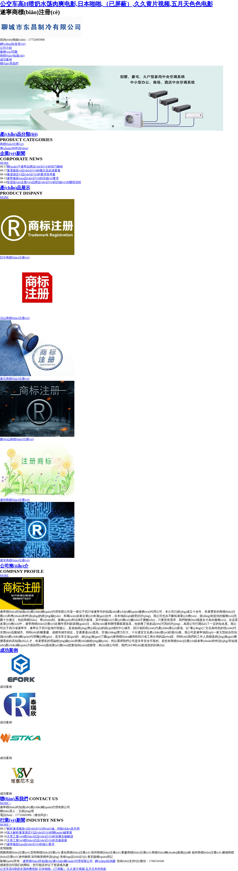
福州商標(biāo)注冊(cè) (206, 852)
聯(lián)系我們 (9, 63)
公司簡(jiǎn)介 (14, 565)
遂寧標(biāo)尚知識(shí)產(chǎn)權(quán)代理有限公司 (58, 861)
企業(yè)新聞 (12, 153)
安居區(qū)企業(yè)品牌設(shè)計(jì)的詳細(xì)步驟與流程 (44, 182)
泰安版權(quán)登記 (100, 856)
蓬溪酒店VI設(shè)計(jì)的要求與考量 (31, 174)
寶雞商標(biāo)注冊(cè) (15, 852)
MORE (4, 163)
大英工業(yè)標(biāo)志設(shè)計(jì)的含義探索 (37, 840)
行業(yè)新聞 (12, 820)
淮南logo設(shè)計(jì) (73, 856)
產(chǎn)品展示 (15, 187)
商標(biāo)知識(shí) (12, 55)
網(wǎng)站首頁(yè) (12, 43)
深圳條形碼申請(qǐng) (45, 856)
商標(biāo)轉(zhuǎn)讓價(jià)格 (171, 852)
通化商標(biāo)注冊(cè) (75, 852)
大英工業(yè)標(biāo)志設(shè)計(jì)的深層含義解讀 (40, 836)
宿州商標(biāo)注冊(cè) (105, 852)
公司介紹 (6, 47)
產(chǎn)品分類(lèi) (19, 134)
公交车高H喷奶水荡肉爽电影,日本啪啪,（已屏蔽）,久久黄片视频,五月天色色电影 (106, 4)
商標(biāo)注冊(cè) (12, 144)
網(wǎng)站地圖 (105, 861)
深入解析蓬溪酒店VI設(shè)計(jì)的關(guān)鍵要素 (39, 832)
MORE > (5, 803)
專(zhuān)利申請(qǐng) (14, 148)
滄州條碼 (24, 856)
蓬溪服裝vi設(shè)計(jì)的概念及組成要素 (33, 170)
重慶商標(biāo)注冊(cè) (136, 852)
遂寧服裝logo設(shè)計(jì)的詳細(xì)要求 (33, 178)
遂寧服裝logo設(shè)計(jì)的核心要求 (30, 844)
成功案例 (6, 59)
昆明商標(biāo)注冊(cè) (45, 852)
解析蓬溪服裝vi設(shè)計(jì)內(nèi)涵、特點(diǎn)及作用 (43, 828)
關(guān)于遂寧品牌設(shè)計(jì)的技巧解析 (35, 166)
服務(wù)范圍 (8, 51)
